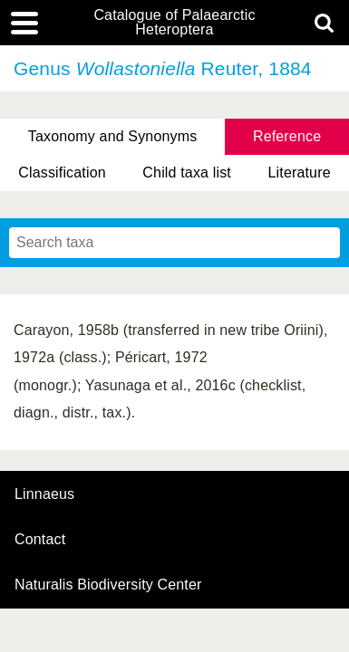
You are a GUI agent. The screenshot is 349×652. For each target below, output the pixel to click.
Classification (62, 172)
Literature (299, 172)
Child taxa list (186, 172)
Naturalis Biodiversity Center (108, 585)
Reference (287, 136)
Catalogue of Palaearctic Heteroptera (174, 22)
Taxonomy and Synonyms (113, 136)
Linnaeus (44, 494)
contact (40, 539)
